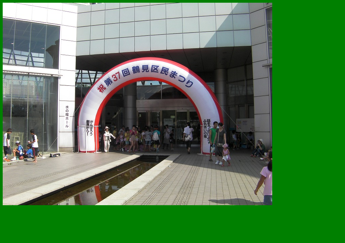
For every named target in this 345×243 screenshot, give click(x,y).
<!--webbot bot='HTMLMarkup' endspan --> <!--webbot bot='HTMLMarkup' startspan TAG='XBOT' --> (137, 104)
